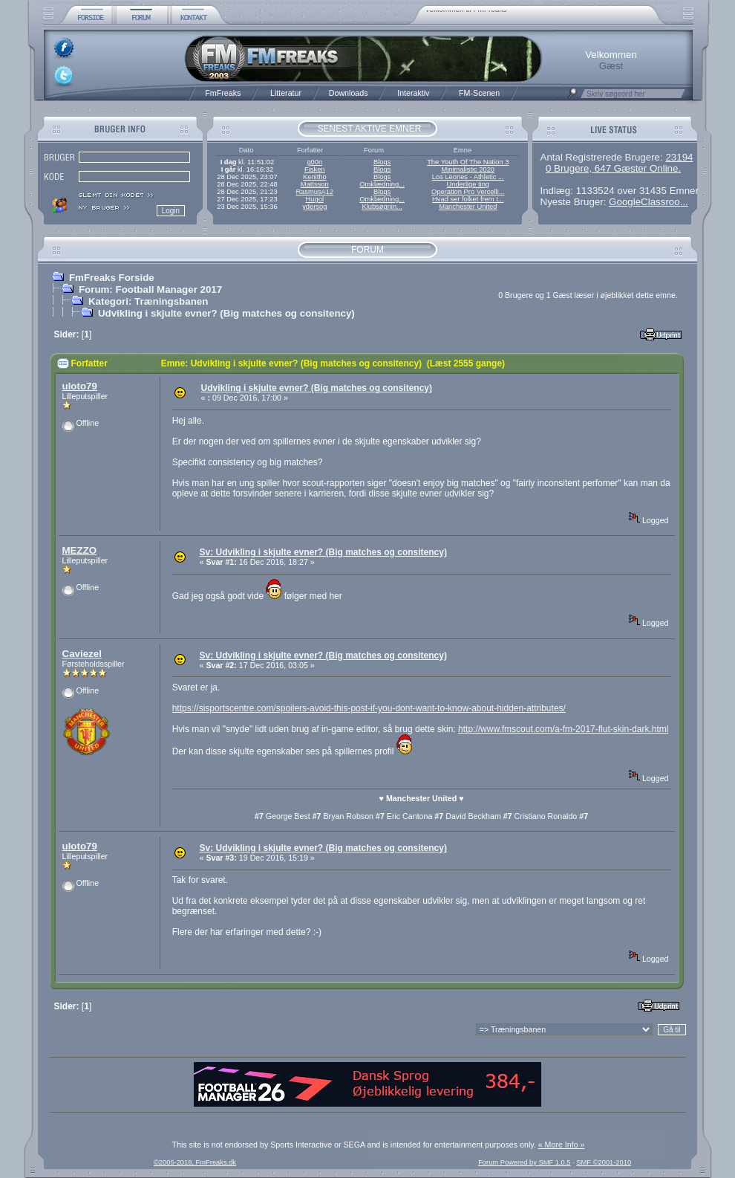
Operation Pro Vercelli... (468, 191)
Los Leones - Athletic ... (468, 177)
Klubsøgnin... (382, 206)
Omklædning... (382, 184)
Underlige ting (468, 184)
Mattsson (315, 184)
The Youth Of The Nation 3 (468, 162)
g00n (314, 162)
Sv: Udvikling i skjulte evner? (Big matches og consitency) (322, 552)
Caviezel (82, 653)
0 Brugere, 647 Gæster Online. (613, 168)
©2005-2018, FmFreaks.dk (195, 1162)
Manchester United (468, 206)
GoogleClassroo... (648, 201)
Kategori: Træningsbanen (148, 301)
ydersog (314, 206)
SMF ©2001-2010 (603, 1162)
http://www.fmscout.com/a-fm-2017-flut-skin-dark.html (563, 729)
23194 (679, 157)
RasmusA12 (314, 191)
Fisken (314, 169)
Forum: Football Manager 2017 (150, 289)
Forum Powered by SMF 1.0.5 (524, 1162)
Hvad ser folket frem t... (467, 199)
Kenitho (315, 177)
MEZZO (79, 550)
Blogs (382, 162)
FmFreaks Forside (111, 277)
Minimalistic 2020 (468, 169)
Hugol (315, 199)
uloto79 (79, 386)
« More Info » (561, 1144)
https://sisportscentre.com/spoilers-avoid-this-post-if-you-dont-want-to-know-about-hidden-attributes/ (369, 708)
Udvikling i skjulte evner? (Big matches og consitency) (226, 313)
